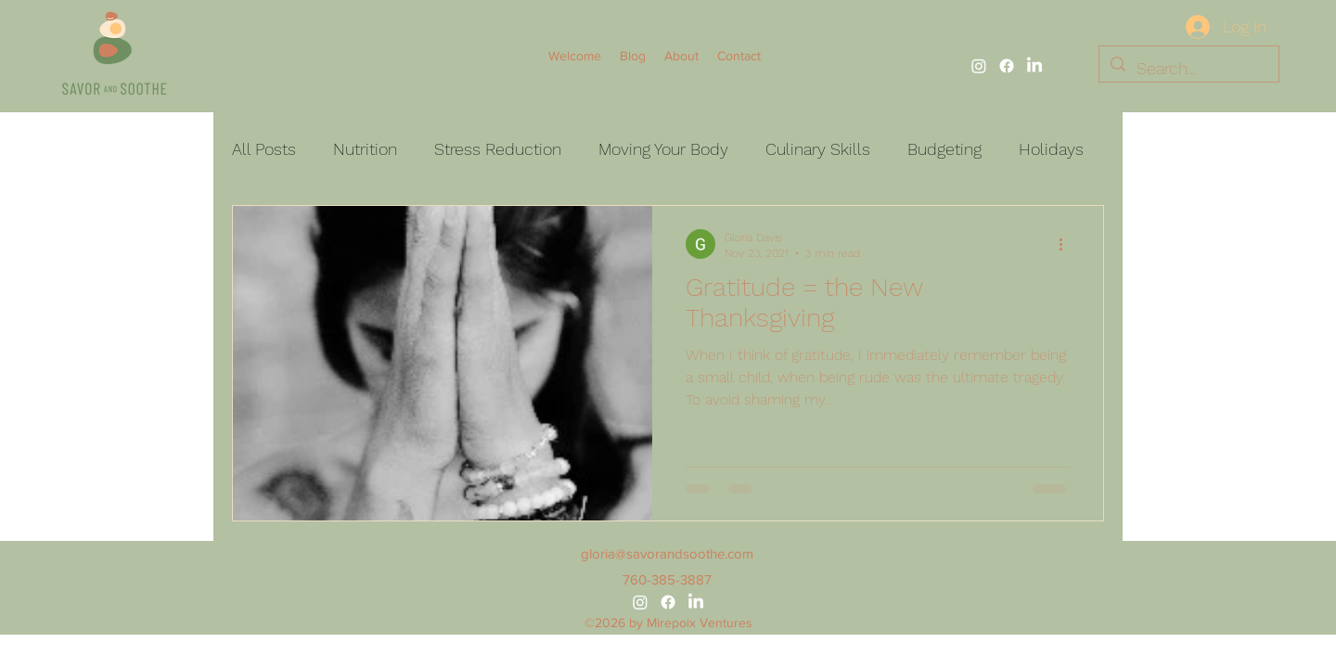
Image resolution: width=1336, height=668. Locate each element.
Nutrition (365, 149)
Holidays (1051, 149)
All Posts (264, 149)
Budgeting (944, 149)
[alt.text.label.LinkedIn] (1034, 66)
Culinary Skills (817, 149)
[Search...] (1188, 68)
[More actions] (1067, 244)
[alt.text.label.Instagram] (979, 66)
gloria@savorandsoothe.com (667, 553)
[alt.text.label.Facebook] (1006, 66)
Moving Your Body (663, 149)
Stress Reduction (497, 149)
